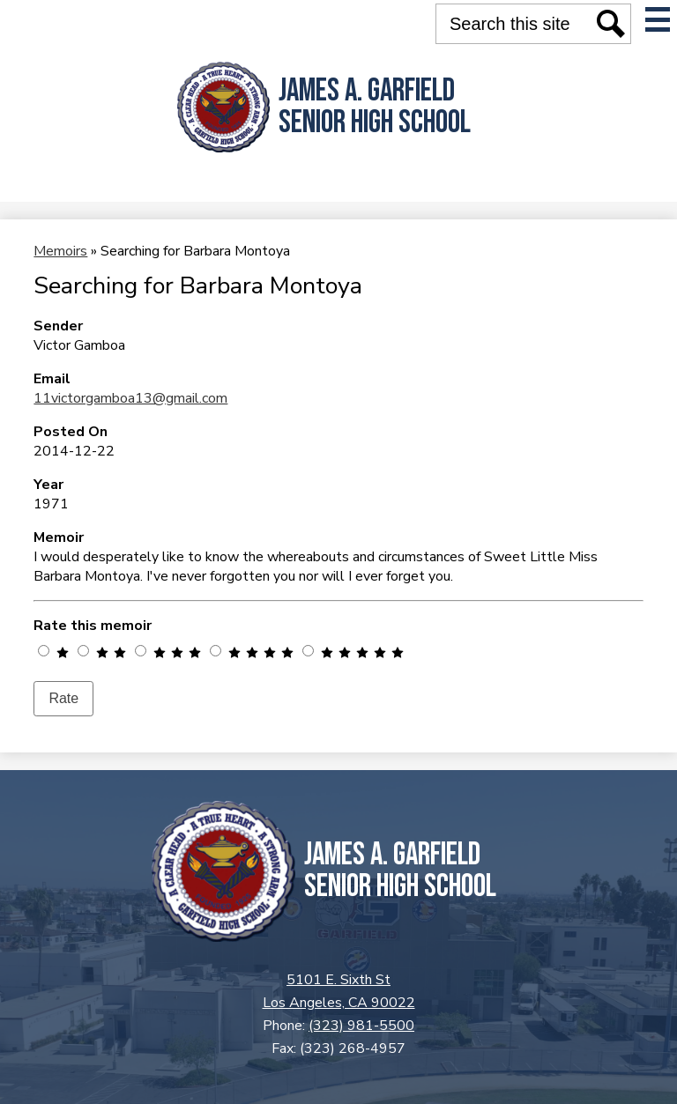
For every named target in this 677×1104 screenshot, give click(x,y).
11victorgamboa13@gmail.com (130, 398)
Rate (63, 698)
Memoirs (60, 251)
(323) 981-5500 (361, 1025)
